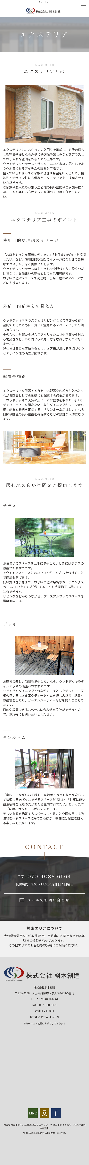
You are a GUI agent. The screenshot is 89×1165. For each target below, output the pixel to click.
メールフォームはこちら (44, 1017)
